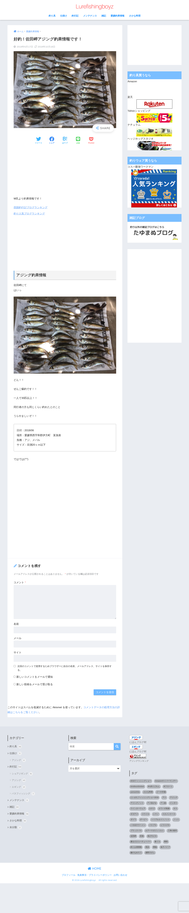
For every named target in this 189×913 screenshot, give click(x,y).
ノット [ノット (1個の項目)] (176, 819)
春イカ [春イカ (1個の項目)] (157, 841)
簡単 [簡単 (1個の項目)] (166, 841)
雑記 (103, 15)
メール (17, 638)
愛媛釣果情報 (117, 15)
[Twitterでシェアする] (38, 140)
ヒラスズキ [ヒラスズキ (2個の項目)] (165, 825)
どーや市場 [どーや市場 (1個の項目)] (161, 792)
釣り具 (52, 15)
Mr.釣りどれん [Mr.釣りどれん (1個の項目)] (154, 786)
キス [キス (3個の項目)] (175, 808)
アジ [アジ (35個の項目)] (164, 797)
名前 (16, 624)
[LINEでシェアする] (78, 140)
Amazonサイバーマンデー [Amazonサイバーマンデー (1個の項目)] (166, 781)
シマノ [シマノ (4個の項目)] (156, 814)
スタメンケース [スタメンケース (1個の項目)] (168, 814)
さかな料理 (134, 15)
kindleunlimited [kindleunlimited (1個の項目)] (137, 786)
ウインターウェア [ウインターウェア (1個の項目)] (138, 808)
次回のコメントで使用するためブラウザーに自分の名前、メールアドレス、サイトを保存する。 (64, 668)
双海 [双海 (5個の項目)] (142, 836)
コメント (20, 582)
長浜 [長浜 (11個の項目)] (147, 847)
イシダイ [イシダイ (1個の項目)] (173, 803)
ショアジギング (22, 774)
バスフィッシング (23, 794)
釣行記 (75, 15)
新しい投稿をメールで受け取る (34, 684)
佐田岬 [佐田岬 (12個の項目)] (133, 836)
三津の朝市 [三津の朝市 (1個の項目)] (172, 830)
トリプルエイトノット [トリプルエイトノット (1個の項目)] (160, 819)
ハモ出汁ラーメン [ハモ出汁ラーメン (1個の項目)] (138, 825)
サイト (17, 652)
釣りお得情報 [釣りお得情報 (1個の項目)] (136, 847)
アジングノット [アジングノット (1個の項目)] (137, 803)
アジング (19, 760)
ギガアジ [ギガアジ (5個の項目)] (134, 814)
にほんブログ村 (137, 742)
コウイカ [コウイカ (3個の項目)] (145, 814)
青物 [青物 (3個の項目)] (155, 847)
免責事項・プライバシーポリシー (94, 875)
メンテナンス (90, 15)
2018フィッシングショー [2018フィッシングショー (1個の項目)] (141, 781)
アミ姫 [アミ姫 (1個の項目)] (163, 803)
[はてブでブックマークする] (65, 140)
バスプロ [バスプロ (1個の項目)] (152, 825)
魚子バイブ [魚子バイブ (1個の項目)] (165, 847)
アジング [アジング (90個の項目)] (173, 797)
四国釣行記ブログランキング (30, 207)
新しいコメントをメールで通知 (34, 676)
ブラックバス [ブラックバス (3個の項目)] (136, 830)
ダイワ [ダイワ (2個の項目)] (133, 819)
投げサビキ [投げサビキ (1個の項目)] (152, 836)
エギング (19, 787)
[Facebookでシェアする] (51, 140)
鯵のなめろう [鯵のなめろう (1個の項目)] (136, 852)
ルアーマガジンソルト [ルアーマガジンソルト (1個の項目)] (154, 830)
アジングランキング (139, 760)
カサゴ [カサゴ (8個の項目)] (152, 808)
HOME (94, 868)
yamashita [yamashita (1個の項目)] (135, 792)
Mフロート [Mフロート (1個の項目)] (168, 786)
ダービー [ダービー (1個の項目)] (143, 819)
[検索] (117, 746)
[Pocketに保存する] (91, 140)
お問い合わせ (120, 875)
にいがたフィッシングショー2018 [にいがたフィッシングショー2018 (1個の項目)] (145, 797)
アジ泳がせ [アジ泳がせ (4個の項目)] (151, 803)
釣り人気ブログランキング (29, 213)
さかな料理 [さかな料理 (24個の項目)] (148, 792)
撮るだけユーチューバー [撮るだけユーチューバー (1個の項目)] (141, 841)
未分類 (15, 828)
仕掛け (63, 15)
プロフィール (68, 875)
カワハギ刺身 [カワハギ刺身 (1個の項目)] (164, 808)
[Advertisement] (65, 170)
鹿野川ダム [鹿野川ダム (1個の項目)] (150, 852)
